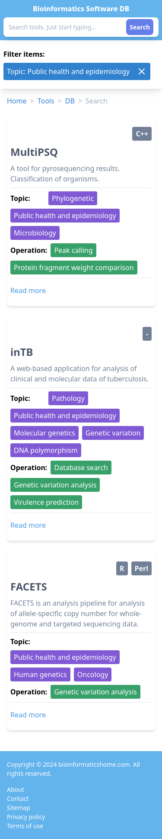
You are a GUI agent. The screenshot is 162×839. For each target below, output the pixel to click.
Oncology (92, 674)
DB (70, 101)
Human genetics (40, 674)
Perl (141, 568)
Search (140, 27)
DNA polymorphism (46, 450)
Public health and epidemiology (65, 215)
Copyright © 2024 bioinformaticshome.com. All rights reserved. (73, 769)
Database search (81, 467)
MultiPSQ (34, 152)
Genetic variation (113, 433)
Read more (28, 290)
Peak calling (73, 250)
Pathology (68, 398)
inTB (21, 352)
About (15, 789)
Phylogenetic (73, 198)
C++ (142, 134)
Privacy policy (26, 817)
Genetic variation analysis (55, 485)
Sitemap (18, 808)
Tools (46, 101)
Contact (18, 798)
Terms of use (25, 826)
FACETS (28, 586)
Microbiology (35, 233)
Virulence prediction (46, 502)
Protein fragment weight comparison (74, 267)
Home (17, 101)
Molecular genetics (44, 433)
